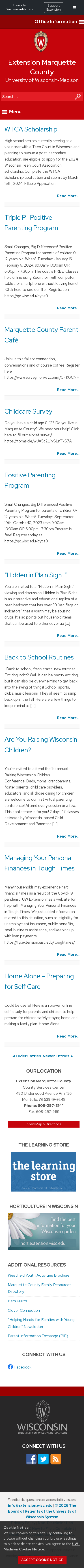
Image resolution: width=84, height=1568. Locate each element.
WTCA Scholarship (30, 129)
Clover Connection (24, 1310)
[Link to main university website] (42, 1432)
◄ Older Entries (26, 1056)
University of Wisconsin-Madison (42, 80)
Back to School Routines (39, 657)
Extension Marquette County (42, 67)
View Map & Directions (44, 1124)
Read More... (68, 195)
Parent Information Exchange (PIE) (38, 1335)
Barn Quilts (17, 1300)
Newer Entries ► (58, 1056)
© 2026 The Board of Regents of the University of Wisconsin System (42, 1511)
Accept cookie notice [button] (42, 1560)
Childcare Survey (28, 411)
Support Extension (53, 7)
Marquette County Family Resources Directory (39, 1288)
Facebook (22, 1367)
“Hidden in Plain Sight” (35, 575)
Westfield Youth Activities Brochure (38, 1275)
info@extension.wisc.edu (30, 1505)
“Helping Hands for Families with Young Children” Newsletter (41, 1323)
